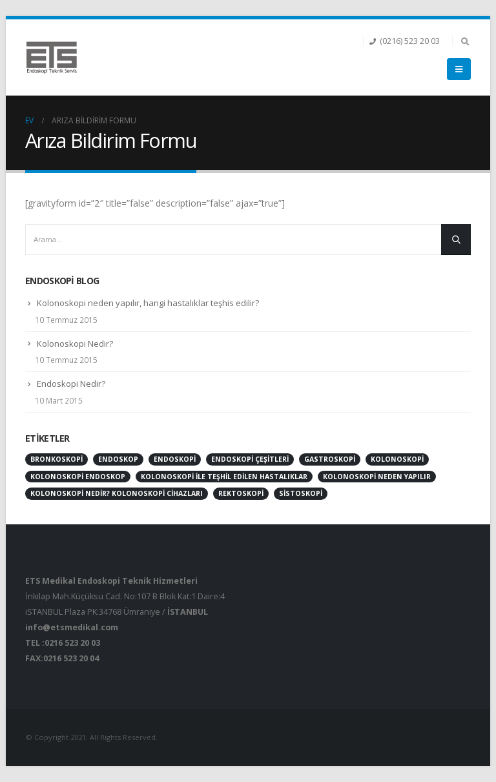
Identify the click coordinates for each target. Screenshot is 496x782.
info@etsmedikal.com (71, 627)
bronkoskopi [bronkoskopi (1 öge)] (56, 459)
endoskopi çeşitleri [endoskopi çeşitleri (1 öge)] (250, 459)
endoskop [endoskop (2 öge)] (118, 459)
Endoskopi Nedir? (71, 383)
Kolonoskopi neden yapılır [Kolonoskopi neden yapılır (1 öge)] (377, 476)
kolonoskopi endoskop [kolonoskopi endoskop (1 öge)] (77, 476)
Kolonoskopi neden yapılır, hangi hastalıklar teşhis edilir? (148, 303)
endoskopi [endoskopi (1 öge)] (175, 459)
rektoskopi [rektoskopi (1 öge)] (241, 493)
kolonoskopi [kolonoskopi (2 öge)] (397, 459)
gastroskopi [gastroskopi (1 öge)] (329, 459)
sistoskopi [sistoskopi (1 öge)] (300, 493)
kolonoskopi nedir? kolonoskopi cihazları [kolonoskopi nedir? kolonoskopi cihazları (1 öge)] (116, 493)
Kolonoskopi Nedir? (75, 343)
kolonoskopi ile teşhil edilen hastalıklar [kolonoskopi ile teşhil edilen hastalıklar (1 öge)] (224, 476)
